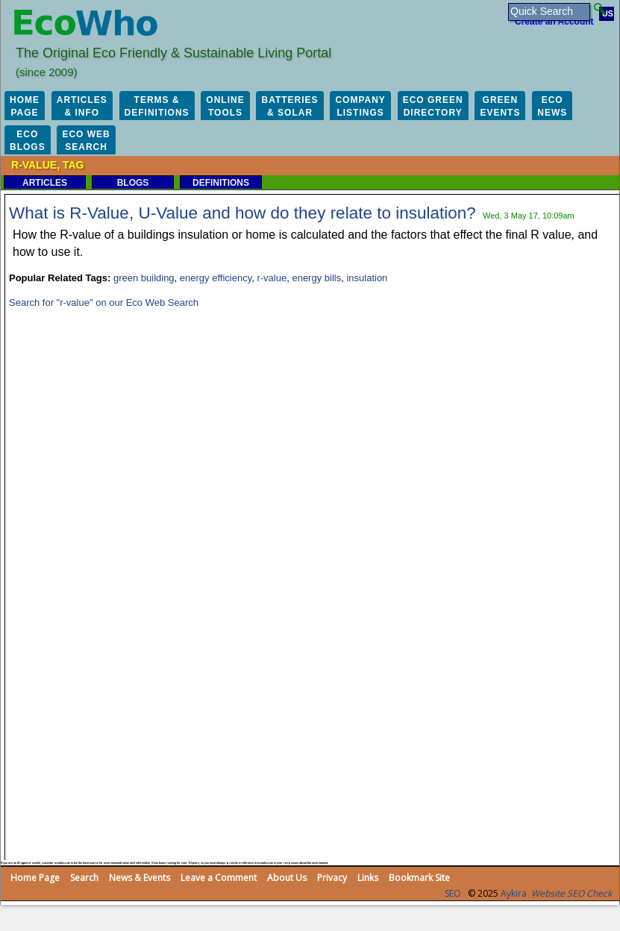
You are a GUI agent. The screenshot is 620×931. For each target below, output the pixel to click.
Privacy (332, 877)
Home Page (35, 877)
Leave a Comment (219, 877)
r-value (271, 277)
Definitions (220, 183)
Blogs (133, 183)
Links (367, 877)
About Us (287, 877)
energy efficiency (215, 277)
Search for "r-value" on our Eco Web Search (103, 302)
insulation (366, 277)
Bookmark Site (419, 877)
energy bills (316, 277)
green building (144, 277)
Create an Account (554, 21)
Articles (44, 183)
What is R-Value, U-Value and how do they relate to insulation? (242, 213)
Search (84, 877)
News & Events (139, 877)
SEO (453, 893)
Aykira (514, 893)
